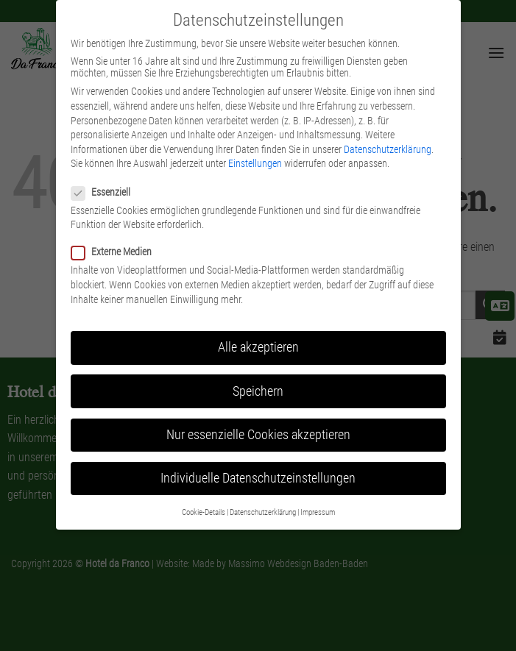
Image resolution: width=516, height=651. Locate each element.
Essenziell (107, 192)
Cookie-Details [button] (203, 512)
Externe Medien (117, 251)
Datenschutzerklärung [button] (263, 512)
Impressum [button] (317, 512)
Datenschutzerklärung (387, 149)
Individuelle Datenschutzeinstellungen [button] (258, 478)
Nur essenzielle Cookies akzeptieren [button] (258, 434)
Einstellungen (255, 163)
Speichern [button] (258, 391)
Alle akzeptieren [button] (258, 347)
